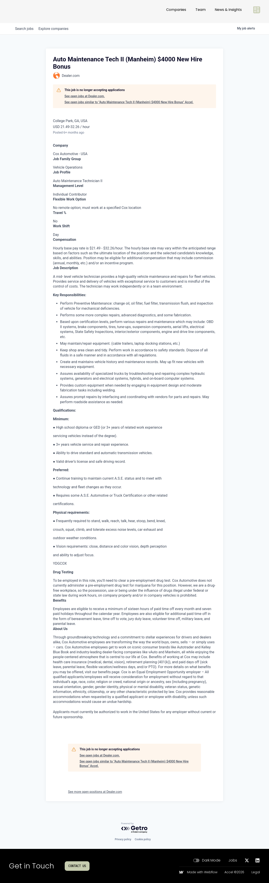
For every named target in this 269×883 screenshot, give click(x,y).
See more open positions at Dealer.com (95, 792)
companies (57, 29)
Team (200, 11)
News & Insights (228, 11)
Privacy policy (123, 839)
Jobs (232, 860)
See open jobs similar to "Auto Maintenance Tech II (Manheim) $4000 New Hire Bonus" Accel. (128, 102)
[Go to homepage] (23, 11)
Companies (176, 11)
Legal (255, 872)
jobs (25, 29)
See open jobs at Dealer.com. (84, 96)
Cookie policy (143, 839)
